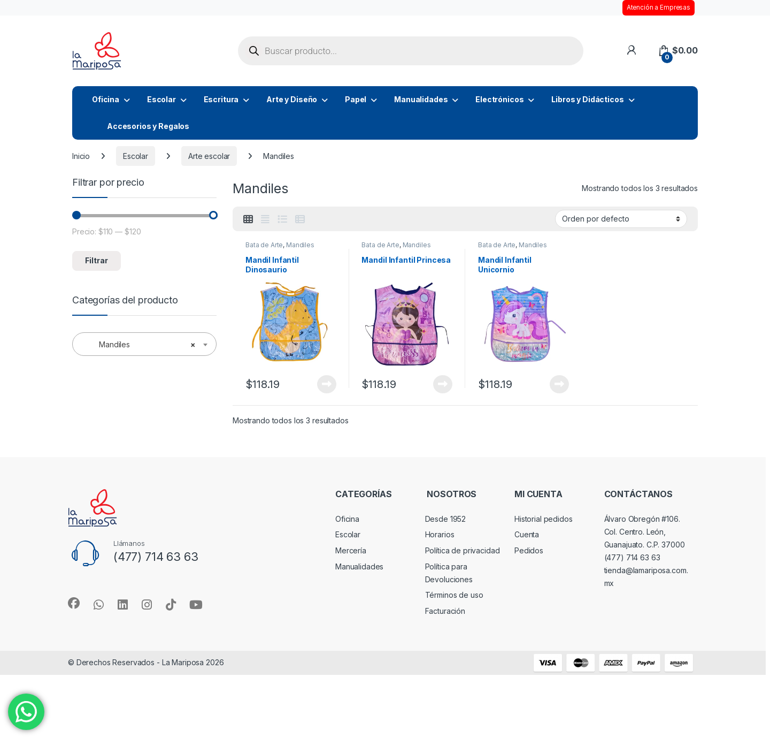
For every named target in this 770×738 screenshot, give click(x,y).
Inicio (81, 156)
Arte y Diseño (291, 99)
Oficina (105, 99)
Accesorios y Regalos (148, 126)
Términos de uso (454, 594)
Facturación (445, 610)
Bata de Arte (264, 245)
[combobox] (144, 344)
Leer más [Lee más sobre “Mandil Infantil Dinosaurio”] (326, 384)
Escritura (221, 99)
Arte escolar (209, 156)
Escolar (161, 99)
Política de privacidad (462, 550)
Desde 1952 (445, 518)
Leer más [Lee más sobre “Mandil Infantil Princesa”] (442, 384)
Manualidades (421, 99)
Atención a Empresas (658, 7)
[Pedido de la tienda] (621, 219)
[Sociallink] (74, 603)
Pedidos (528, 550)
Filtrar (96, 260)
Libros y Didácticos (587, 99)
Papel (355, 99)
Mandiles (300, 245)
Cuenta (526, 534)
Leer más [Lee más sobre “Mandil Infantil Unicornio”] (559, 384)
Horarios (440, 534)
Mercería (350, 550)
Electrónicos (499, 99)
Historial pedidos (543, 518)
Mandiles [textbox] (141, 344)
